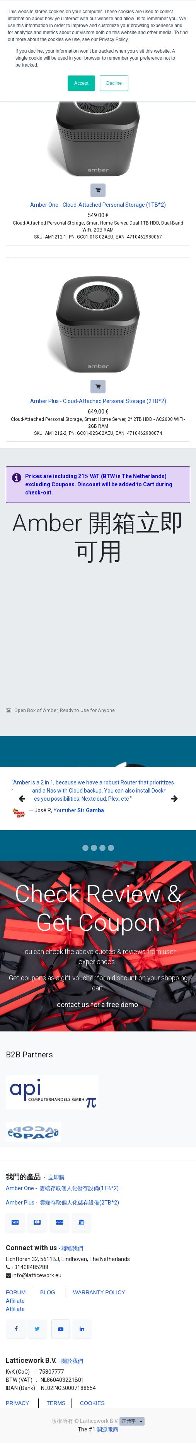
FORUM (16, 1292)
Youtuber (65, 810)
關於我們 (71, 1361)
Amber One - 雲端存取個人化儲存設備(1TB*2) (63, 1188)
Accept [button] (81, 83)
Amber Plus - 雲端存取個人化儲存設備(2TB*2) (62, 1202)
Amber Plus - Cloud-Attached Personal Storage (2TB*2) (98, 401)
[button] (98, 190)
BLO (45, 1292)
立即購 (56, 1177)
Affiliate (15, 1301)
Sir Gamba (90, 810)
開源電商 (107, 1429)
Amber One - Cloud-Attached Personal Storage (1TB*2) (98, 205)
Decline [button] (114, 83)
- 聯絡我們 (70, 1248)
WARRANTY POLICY (99, 1292)
